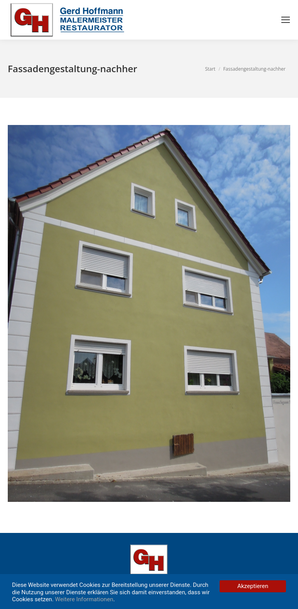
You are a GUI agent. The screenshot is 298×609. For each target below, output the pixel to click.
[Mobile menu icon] (285, 19)
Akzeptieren (253, 586)
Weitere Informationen (84, 599)
